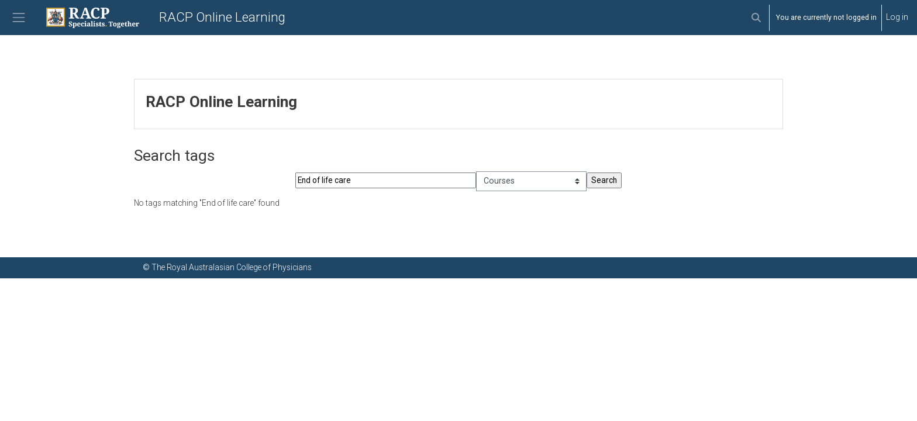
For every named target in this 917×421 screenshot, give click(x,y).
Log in (897, 17)
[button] (756, 17)
